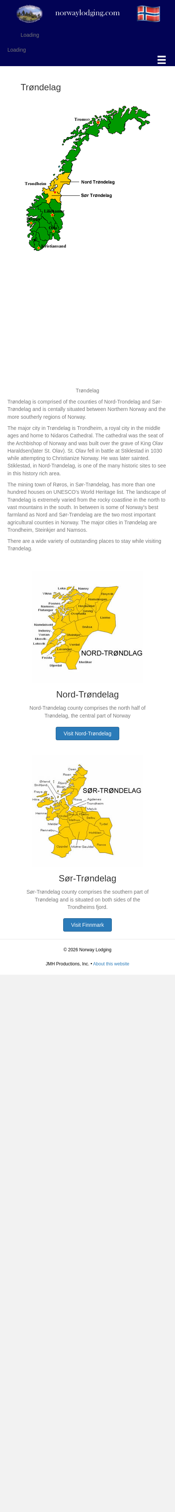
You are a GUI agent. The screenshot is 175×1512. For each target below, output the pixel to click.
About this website (111, 964)
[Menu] (162, 60)
